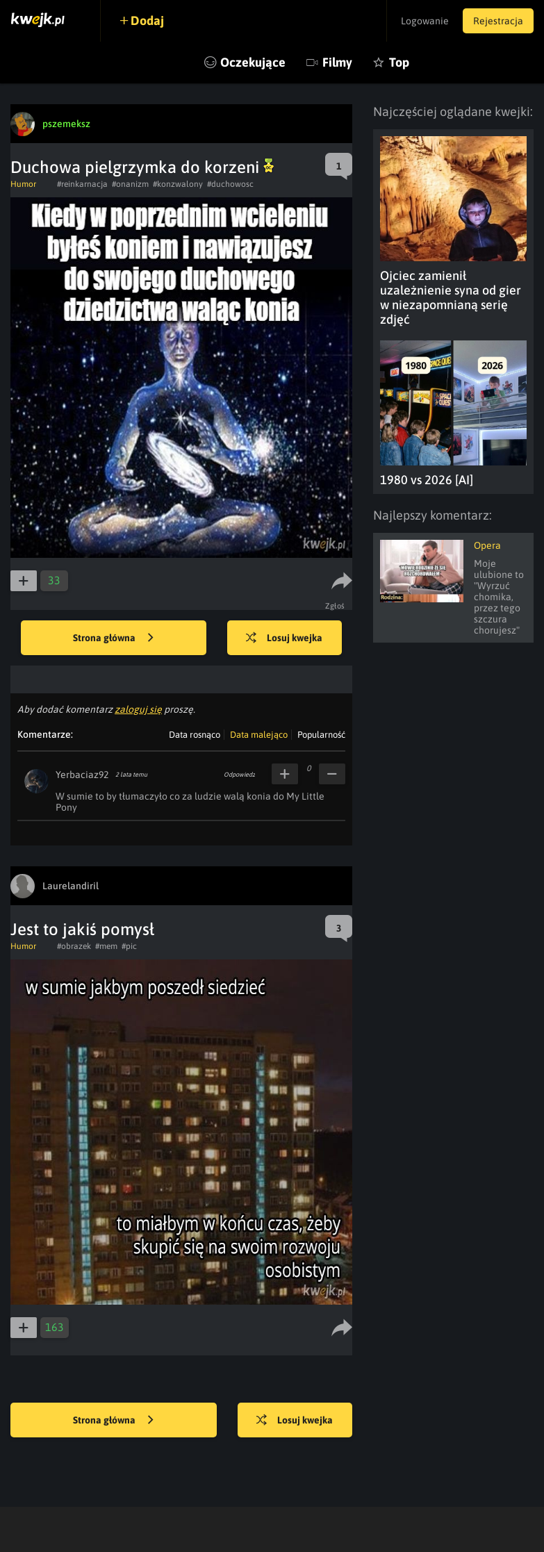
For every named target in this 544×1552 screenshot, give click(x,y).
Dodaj (147, 20)
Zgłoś (335, 606)
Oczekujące (253, 62)
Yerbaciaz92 (82, 774)
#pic (129, 946)
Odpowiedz (239, 774)
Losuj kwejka (284, 638)
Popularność (321, 734)
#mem (106, 946)
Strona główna (113, 638)
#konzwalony (178, 184)
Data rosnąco (194, 734)
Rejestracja (498, 20)
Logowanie (425, 20)
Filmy (337, 62)
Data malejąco (259, 734)
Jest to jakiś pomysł (82, 929)
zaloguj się (138, 709)
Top (399, 62)
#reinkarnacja (82, 184)
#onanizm (130, 184)
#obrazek (74, 946)
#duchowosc (230, 184)
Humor (23, 184)
